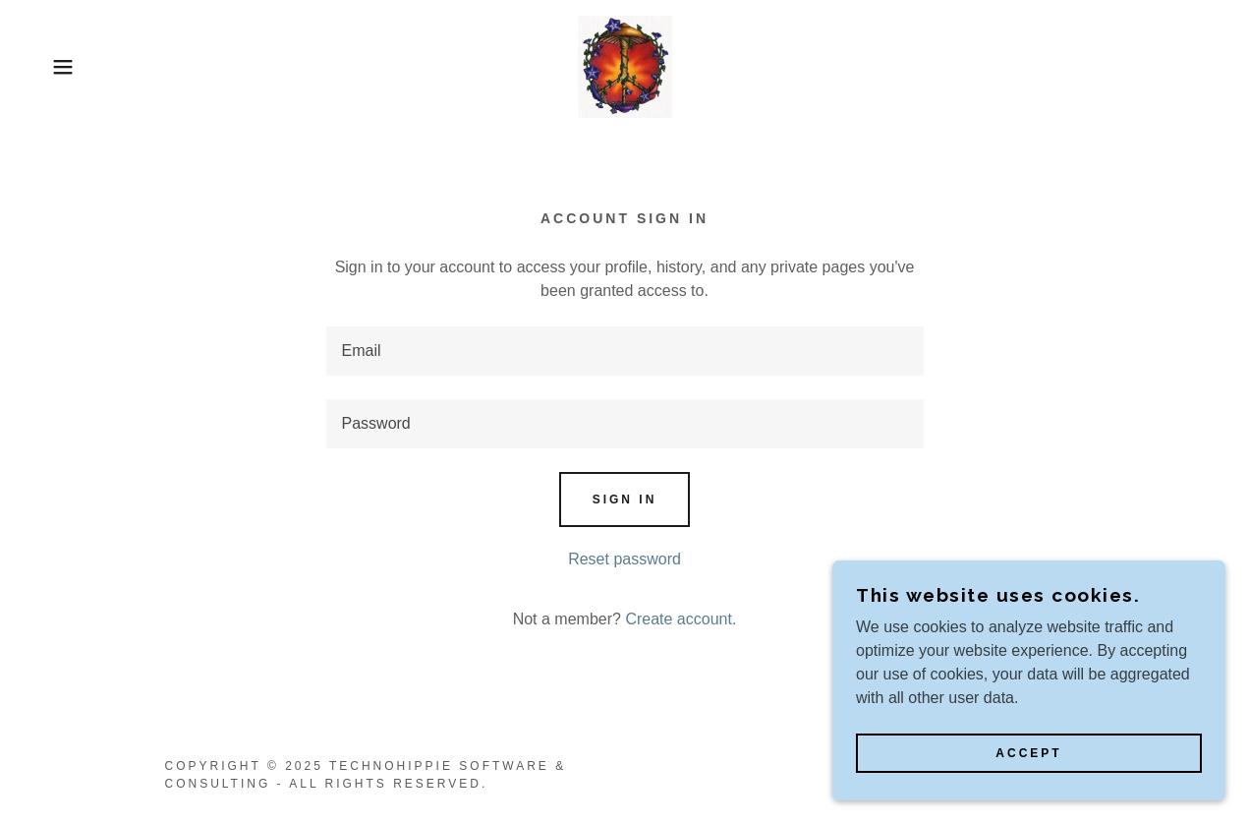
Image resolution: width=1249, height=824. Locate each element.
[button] (62, 67)
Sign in (625, 499)
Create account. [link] (680, 619)
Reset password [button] (624, 559)
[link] (625, 65)
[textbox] (625, 351)
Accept (1028, 781)
